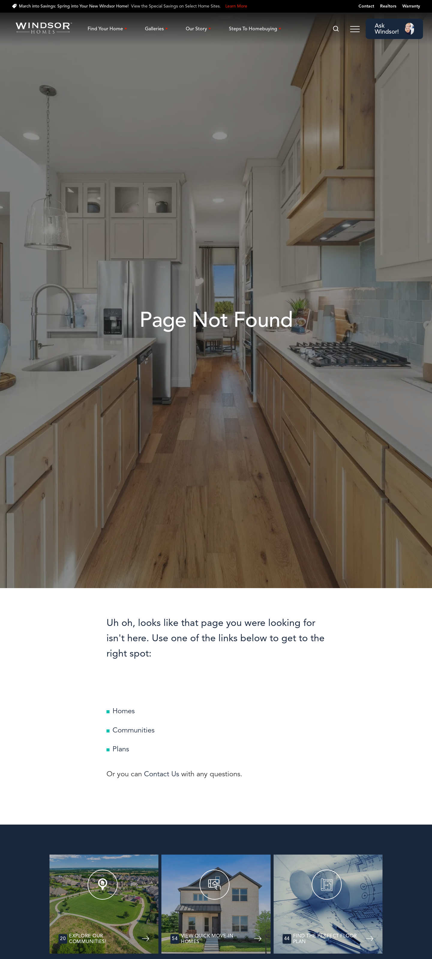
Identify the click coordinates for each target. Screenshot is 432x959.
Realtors (388, 6)
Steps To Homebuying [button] (253, 29)
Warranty (411, 6)
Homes (123, 710)
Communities (133, 730)
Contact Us (161, 773)
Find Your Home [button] (105, 29)
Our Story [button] (196, 29)
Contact (366, 6)
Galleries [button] (154, 29)
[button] (336, 29)
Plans (120, 748)
